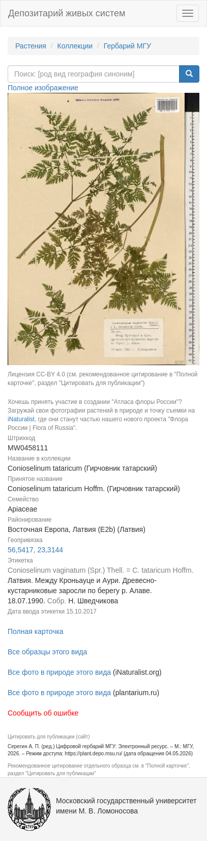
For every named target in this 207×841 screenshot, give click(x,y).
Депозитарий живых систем (66, 13)
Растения (30, 46)
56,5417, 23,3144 (35, 550)
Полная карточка (36, 631)
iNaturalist (21, 419)
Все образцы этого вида (47, 652)
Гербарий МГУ (127, 46)
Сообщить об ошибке (43, 713)
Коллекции (75, 46)
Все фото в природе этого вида (59, 672)
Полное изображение (43, 88)
